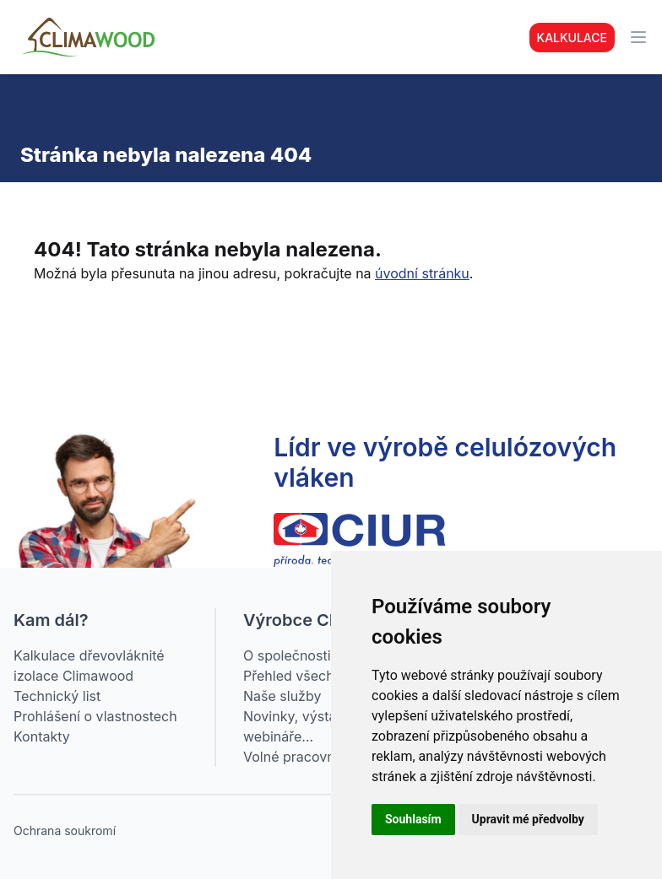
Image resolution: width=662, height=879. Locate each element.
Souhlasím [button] (413, 819)
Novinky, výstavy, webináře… (299, 726)
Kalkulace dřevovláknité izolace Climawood (89, 665)
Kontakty (42, 736)
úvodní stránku (422, 273)
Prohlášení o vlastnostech (95, 716)
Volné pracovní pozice (313, 756)
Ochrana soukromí (65, 830)
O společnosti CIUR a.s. (318, 655)
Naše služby (282, 696)
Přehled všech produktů (319, 675)
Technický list (57, 696)
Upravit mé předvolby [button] (528, 819)
